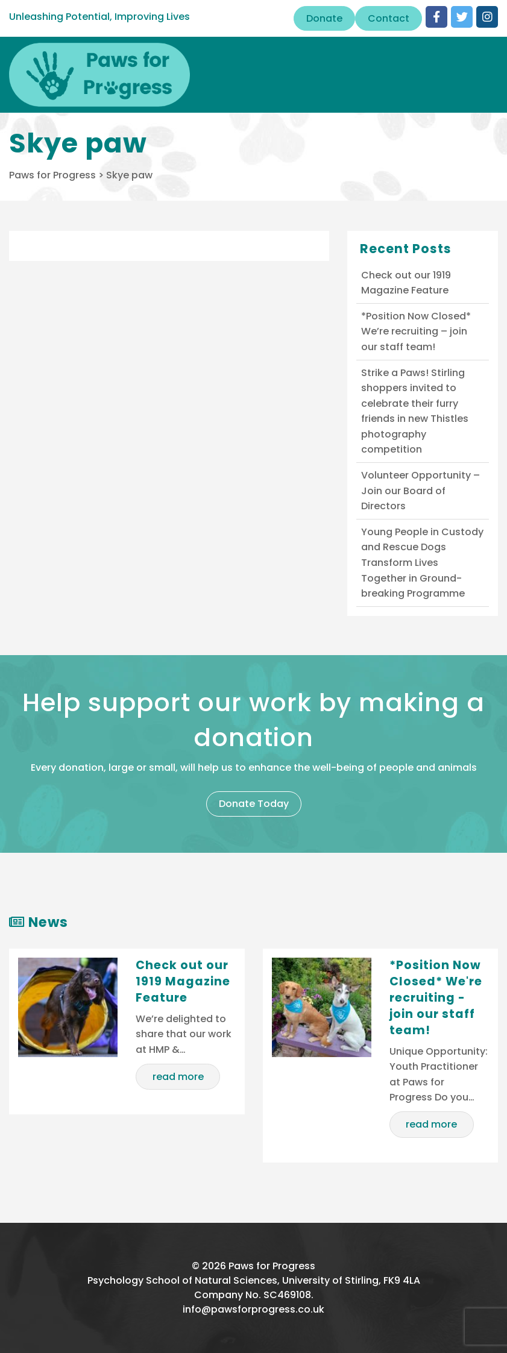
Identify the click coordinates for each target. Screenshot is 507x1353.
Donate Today (254, 804)
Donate (324, 18)
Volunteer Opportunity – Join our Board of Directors (420, 490)
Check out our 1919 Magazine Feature (406, 283)
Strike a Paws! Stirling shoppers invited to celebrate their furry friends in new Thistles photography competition (414, 411)
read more (178, 1077)
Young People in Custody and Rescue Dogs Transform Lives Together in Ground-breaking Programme (422, 562)
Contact (388, 18)
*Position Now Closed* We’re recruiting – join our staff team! (416, 331)
